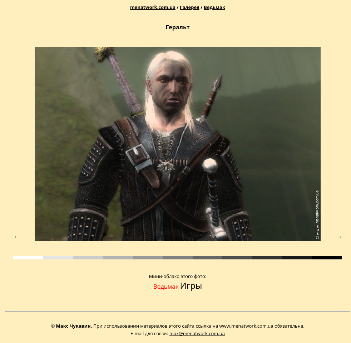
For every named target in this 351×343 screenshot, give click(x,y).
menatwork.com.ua (153, 7)
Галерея (189, 7)
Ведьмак (214, 7)
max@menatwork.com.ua (197, 333)
